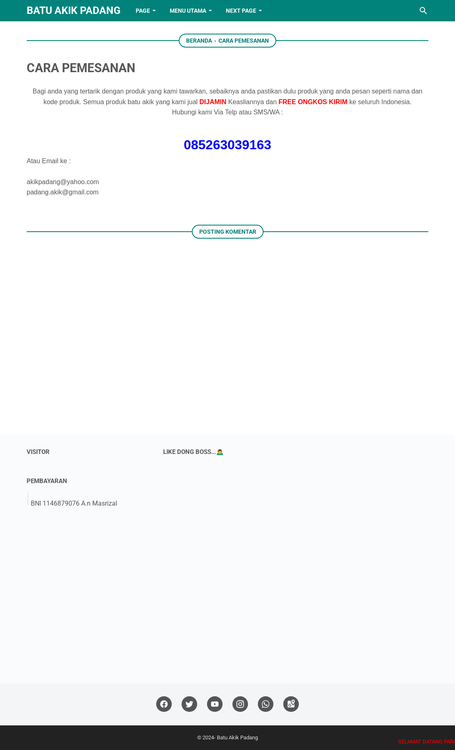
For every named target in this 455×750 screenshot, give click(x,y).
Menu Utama (188, 10)
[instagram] (240, 704)
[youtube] (215, 704)
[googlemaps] (291, 704)
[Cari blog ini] (423, 11)
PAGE (143, 10)
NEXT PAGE (241, 10)
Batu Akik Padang (74, 10)
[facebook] (164, 704)
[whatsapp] (265, 704)
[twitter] (189, 704)
